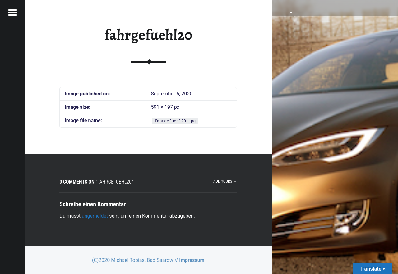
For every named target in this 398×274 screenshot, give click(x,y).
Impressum (191, 260)
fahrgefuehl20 (148, 35)
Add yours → (225, 181)
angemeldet (95, 216)
